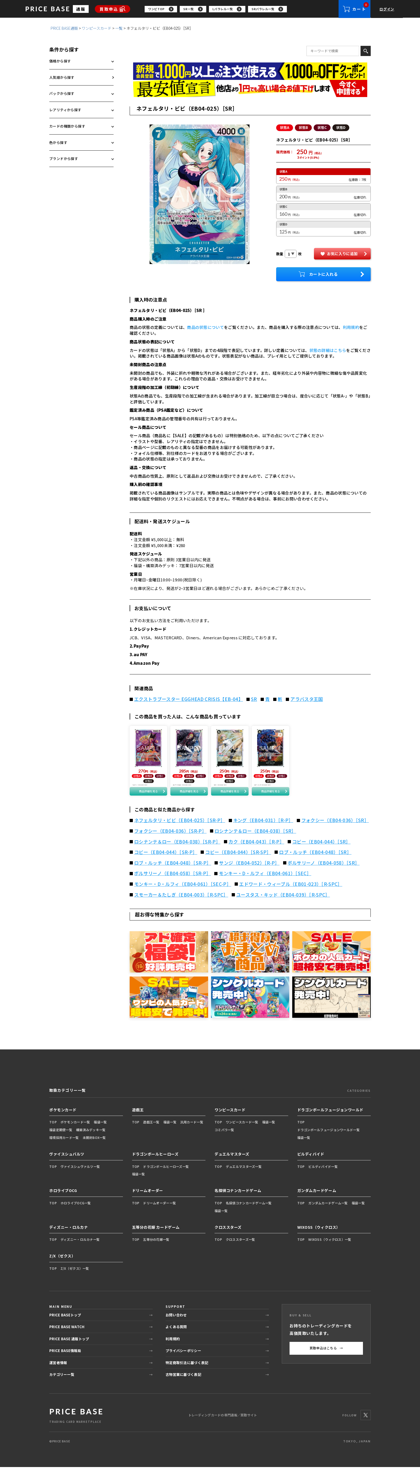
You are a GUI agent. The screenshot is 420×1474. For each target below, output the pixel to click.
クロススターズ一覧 (240, 1246)
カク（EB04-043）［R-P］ (256, 848)
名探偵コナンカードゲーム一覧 (249, 1210)
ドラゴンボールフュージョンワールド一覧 (328, 1136)
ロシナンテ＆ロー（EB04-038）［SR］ (255, 838)
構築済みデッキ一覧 (91, 1136)
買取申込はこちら (326, 1355)
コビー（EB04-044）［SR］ (321, 848)
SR (254, 699)
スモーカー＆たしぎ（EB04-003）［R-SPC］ (181, 901)
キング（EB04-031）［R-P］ (263, 827)
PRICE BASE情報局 (65, 1357)
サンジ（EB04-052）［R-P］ (249, 870)
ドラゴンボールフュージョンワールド (330, 1116)
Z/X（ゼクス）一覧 (75, 1275)
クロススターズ (228, 1234)
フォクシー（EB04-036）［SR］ (335, 827)
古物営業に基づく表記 (183, 1381)
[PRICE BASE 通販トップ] (76, 1422)
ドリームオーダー (147, 1197)
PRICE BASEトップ (65, 1321)
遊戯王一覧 (151, 1129)
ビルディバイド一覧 (323, 1173)
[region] (242, 9)
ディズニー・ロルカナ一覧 (80, 1246)
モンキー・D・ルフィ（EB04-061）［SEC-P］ (182, 891)
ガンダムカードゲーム (316, 1197)
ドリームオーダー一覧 (159, 1210)
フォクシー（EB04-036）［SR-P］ (170, 838)
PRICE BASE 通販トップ (69, 1345)
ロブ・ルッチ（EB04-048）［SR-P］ (172, 870)
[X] (366, 1422)
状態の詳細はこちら (327, 350)
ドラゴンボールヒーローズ (155, 1161)
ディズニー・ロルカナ (68, 1234)
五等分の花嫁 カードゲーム (156, 1234)
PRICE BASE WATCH (66, 1333)
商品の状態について (205, 327)
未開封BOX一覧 (94, 1144)
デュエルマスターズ (232, 1161)
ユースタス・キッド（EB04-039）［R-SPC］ (283, 901)
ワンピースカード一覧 (242, 1129)
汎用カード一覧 (191, 1129)
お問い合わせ (176, 1321)
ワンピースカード (96, 28)
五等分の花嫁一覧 (156, 1246)
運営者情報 (58, 1369)
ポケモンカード (63, 1116)
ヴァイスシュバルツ (66, 1161)
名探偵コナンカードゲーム (238, 1197)
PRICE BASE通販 (64, 28)
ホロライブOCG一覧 (76, 1210)
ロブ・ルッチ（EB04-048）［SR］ (315, 859)
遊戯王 (138, 1116)
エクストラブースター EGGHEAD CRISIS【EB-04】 (188, 699)
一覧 (119, 28)
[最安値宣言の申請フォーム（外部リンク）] (250, 89)
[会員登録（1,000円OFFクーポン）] (250, 71)
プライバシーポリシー (183, 1357)
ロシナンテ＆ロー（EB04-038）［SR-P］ (177, 848)
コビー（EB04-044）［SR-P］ (165, 859)
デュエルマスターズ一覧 (244, 1173)
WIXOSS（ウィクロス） (318, 1234)
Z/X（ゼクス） (62, 1262)
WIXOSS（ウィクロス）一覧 (329, 1246)
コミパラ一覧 (224, 1136)
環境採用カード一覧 (64, 1144)
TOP (53, 1129)
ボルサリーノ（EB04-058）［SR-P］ (172, 880)
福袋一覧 (100, 1129)
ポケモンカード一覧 (75, 1129)
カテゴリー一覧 (61, 1381)
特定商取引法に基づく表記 (187, 1369)
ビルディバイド (310, 1161)
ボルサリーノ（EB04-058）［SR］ (324, 870)
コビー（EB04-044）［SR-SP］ (238, 859)
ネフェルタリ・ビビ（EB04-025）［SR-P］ (179, 827)
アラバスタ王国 (306, 699)
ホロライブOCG (63, 1197)
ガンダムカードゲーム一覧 (328, 1210)
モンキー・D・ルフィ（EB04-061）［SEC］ (265, 880)
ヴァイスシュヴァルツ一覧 (80, 1173)
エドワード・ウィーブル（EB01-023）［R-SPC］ (290, 891)
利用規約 (351, 327)
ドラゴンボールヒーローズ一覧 (166, 1173)
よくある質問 (176, 1333)
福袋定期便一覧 (60, 1136)
